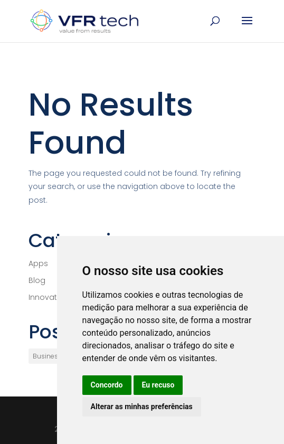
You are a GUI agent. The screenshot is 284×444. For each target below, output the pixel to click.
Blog (37, 280)
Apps (38, 263)
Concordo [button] (107, 385)
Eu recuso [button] (158, 385)
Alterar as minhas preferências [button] (142, 406)
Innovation (49, 297)
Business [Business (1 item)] (47, 356)
